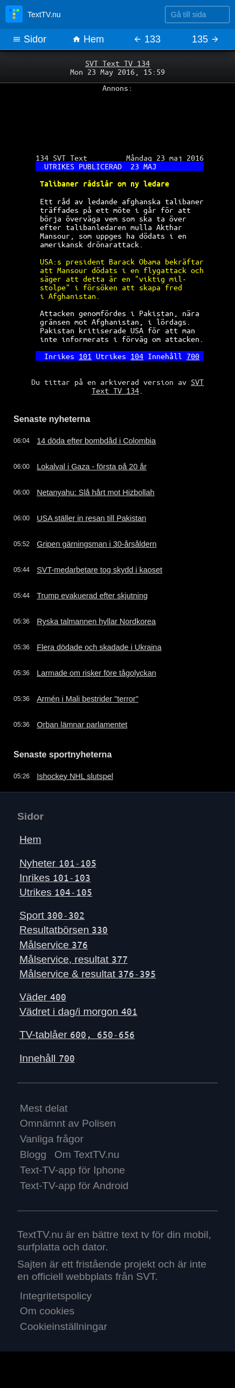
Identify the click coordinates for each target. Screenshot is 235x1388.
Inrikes (55, 877)
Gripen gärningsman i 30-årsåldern (96, 544)
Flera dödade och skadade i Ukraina (99, 647)
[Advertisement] (117, 119)
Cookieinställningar (63, 1326)
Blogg (33, 1154)
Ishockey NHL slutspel (75, 776)
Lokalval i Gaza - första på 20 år (92, 466)
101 (85, 356)
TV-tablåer (77, 1034)
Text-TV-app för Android (74, 1185)
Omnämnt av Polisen (68, 1123)
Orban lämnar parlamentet (82, 724)
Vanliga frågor (52, 1138)
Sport (52, 915)
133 (147, 39)
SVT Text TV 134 (117, 63)
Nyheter (57, 863)
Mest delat (44, 1108)
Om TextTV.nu (87, 1154)
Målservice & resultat (87, 973)
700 (192, 356)
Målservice (53, 944)
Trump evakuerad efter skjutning (92, 595)
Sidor (29, 39)
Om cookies (47, 1311)
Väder (42, 997)
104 (136, 356)
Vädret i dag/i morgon (78, 1011)
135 (205, 39)
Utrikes (55, 892)
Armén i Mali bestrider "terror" (88, 699)
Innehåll (47, 1058)
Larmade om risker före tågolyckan (96, 673)
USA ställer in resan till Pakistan (91, 518)
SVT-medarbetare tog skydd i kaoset (99, 570)
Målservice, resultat (73, 959)
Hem (88, 39)
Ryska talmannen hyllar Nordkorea (96, 621)
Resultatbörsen (63, 929)
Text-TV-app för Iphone (72, 1170)
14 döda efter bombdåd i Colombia (96, 441)
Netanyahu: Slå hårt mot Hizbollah (95, 492)
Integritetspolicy (56, 1295)
